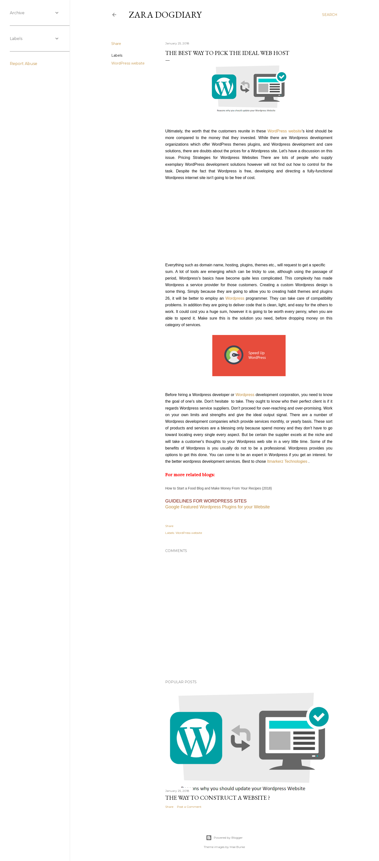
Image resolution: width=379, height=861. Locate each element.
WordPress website (128, 63)
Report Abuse (23, 63)
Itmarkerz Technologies (287, 461)
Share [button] (116, 43)
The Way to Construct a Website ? (217, 797)
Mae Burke (237, 847)
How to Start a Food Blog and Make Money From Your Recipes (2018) (218, 488)
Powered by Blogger (224, 838)
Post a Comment (189, 807)
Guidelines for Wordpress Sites (206, 501)
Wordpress (234, 298)
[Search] (329, 15)
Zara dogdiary (165, 14)
